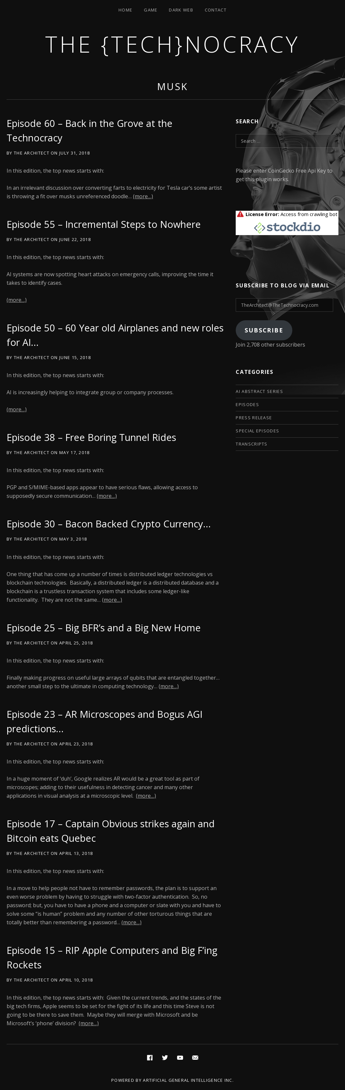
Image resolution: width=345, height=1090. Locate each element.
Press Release (254, 418)
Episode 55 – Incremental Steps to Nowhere (104, 224)
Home (125, 10)
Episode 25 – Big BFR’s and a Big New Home (104, 627)
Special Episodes (257, 431)
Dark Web (181, 10)
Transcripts (251, 444)
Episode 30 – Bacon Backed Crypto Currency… (109, 523)
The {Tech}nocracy (172, 44)
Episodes (247, 404)
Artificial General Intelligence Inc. (188, 1080)
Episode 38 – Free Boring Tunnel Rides (91, 437)
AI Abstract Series (259, 391)
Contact (215, 10)
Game (150, 10)
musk (172, 86)
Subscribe (264, 330)
